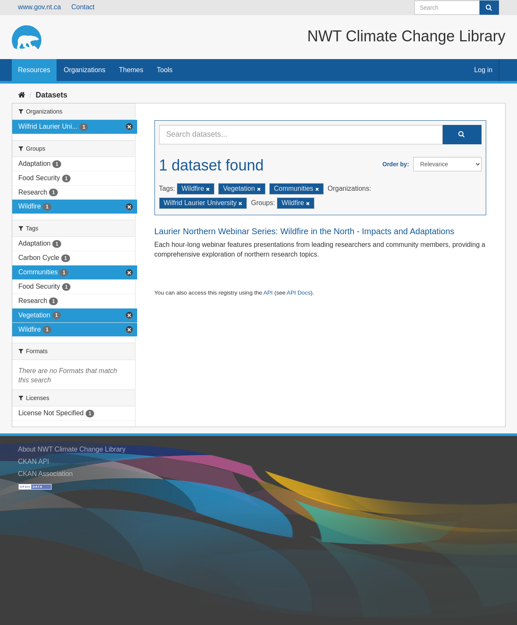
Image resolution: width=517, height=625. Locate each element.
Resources (34, 69)
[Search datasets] (456, 7)
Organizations (85, 69)
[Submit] (489, 7)
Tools (165, 69)
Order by (394, 164)
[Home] (21, 95)
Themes (131, 69)
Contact (83, 7)
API (268, 293)
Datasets (52, 95)
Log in (483, 69)
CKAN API (33, 461)
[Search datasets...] (301, 134)
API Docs (299, 293)
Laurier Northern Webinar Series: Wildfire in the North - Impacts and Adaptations (304, 231)
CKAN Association (45, 473)
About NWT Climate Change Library (72, 449)
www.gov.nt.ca (39, 7)
